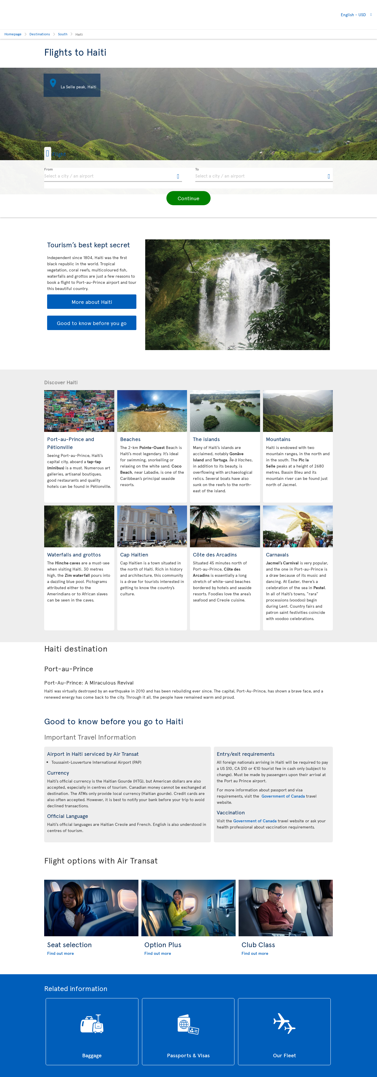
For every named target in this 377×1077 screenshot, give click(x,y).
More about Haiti (92, 301)
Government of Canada (283, 796)
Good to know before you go (92, 323)
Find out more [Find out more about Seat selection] (60, 953)
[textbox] (113, 175)
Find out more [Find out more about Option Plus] (157, 953)
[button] (64, 153)
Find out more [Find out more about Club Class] (255, 953)
